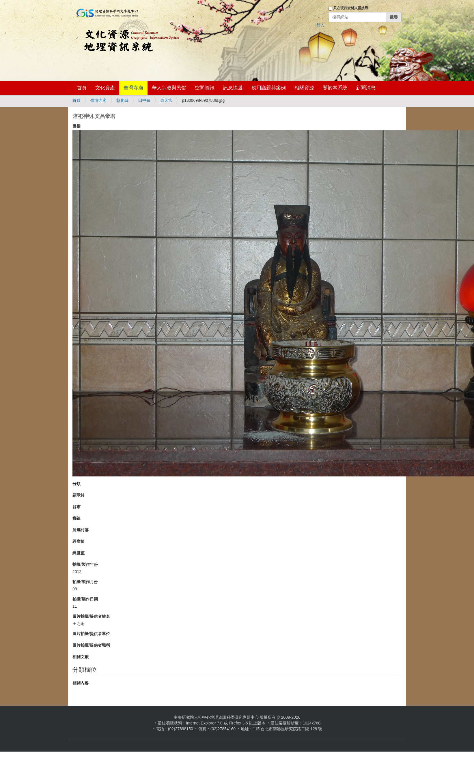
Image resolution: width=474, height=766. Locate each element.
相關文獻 (80, 656)
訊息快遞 (233, 88)
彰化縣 (122, 100)
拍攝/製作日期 (85, 599)
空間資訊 (204, 88)
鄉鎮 (76, 518)
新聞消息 (366, 88)
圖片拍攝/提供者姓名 (91, 616)
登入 (320, 25)
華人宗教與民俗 (169, 88)
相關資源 (304, 88)
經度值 (78, 541)
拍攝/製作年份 (85, 564)
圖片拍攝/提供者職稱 (91, 645)
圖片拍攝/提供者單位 (91, 633)
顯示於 (78, 495)
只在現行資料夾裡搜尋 (350, 8)
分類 (76, 483)
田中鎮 (144, 100)
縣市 (76, 506)
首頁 (82, 88)
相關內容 (80, 683)
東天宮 (166, 100)
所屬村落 (80, 529)
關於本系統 (335, 88)
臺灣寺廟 (133, 88)
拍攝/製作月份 (85, 581)
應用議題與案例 (268, 88)
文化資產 (105, 88)
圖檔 (76, 126)
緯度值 (78, 553)
